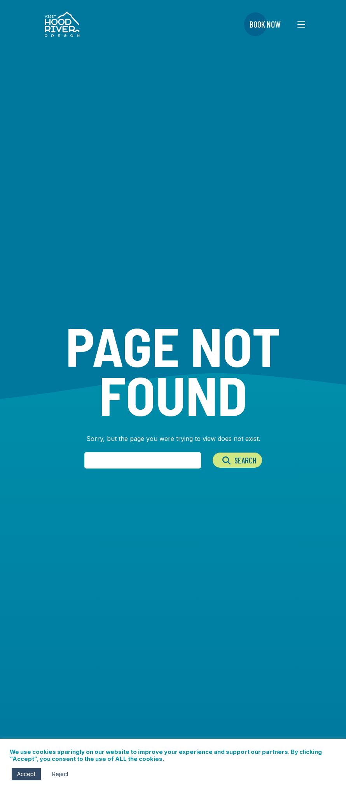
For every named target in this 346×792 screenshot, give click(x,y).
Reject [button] (60, 774)
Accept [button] (26, 774)
